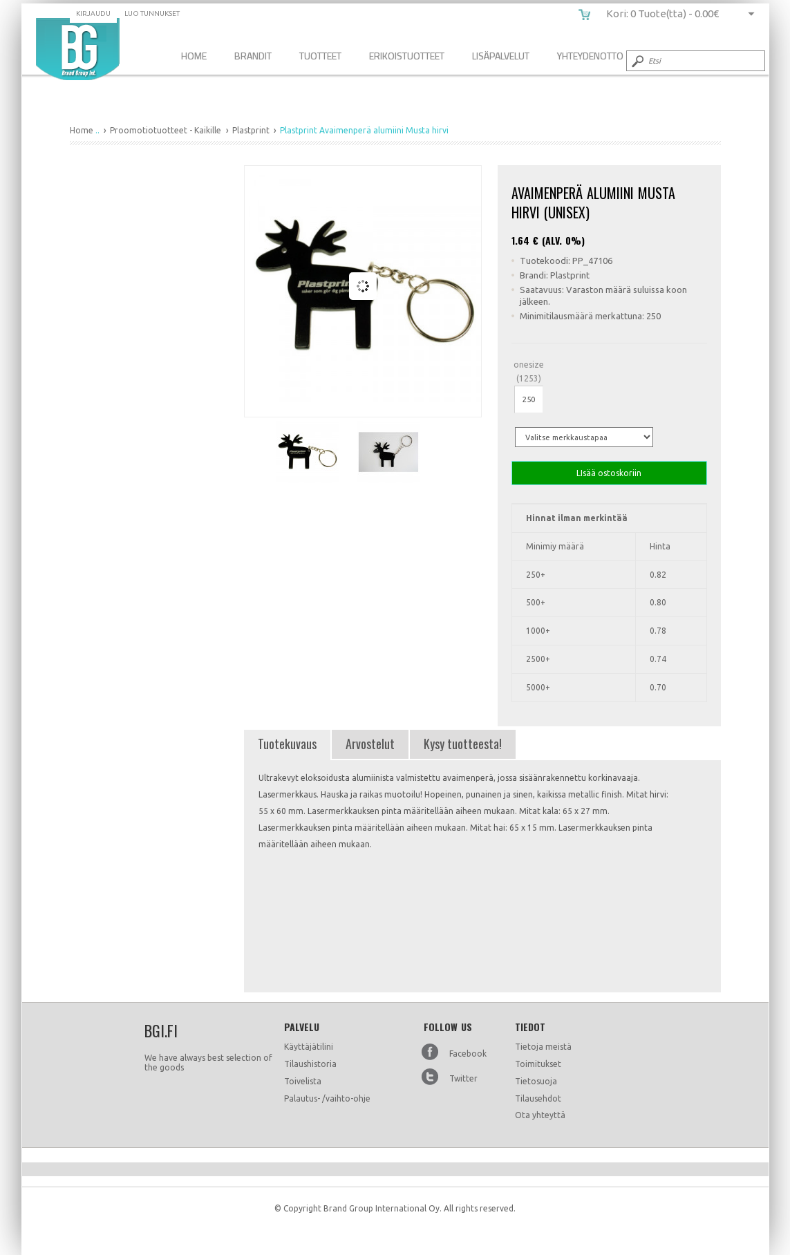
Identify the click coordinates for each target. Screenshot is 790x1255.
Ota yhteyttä (540, 1115)
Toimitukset (538, 1063)
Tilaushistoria (310, 1063)
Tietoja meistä (543, 1046)
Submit (636, 60)
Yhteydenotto (590, 55)
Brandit (253, 55)
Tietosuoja (536, 1081)
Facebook (468, 1053)
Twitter (463, 1078)
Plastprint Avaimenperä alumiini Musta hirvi (78, 49)
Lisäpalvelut (500, 55)
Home (194, 55)
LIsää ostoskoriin (609, 473)
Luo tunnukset (152, 13)
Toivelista (302, 1081)
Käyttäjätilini (308, 1046)
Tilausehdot (538, 1098)
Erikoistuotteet (406, 55)
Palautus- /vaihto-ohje (327, 1098)
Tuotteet (320, 55)
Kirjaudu (93, 13)
